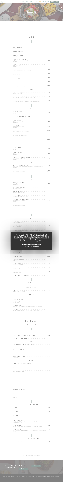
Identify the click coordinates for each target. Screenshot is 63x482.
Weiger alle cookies (32, 244)
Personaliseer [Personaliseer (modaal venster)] (38, 244)
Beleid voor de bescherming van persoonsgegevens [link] (32, 246)
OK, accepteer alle (25, 244)
